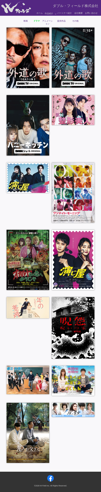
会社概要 (78, 13)
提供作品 (61, 21)
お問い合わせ (91, 13)
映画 (26, 21)
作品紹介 (49, 13)
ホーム (39, 13)
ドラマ (36, 21)
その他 (75, 21)
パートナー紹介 (64, 13)
